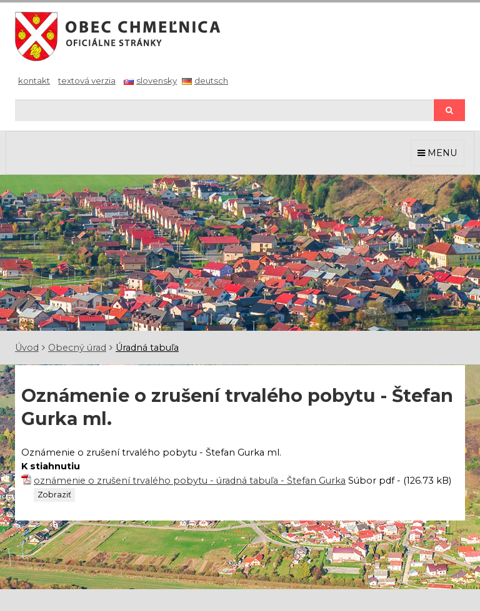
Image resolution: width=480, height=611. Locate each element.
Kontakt (34, 81)
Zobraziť (54, 494)
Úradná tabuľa (147, 347)
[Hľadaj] (224, 110)
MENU (438, 153)
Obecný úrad (77, 347)
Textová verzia (87, 81)
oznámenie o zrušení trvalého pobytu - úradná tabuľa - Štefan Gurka (190, 480)
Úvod (27, 347)
